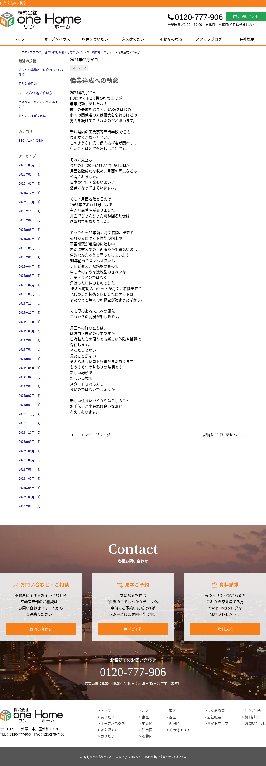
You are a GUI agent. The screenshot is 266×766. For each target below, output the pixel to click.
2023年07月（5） (30, 460)
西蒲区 (174, 723)
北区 (145, 710)
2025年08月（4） (30, 229)
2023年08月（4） (30, 451)
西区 (172, 717)
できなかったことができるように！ (40, 104)
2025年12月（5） (30, 192)
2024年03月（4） (30, 386)
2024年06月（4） (30, 358)
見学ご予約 (133, 629)
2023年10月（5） (30, 432)
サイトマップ (217, 723)
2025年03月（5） (30, 275)
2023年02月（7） (30, 506)
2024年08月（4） (30, 340)
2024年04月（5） (30, 377)
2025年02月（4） (30, 285)
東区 (145, 717)
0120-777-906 (133, 671)
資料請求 (225, 629)
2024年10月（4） (30, 322)
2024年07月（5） (30, 349)
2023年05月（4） (30, 478)
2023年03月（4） (30, 497)
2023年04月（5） (30, 487)
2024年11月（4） (30, 312)
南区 (172, 710)
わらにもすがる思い (32, 115)
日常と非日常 (28, 83)
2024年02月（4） (30, 395)
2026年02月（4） (30, 174)
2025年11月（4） (30, 202)
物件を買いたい (95, 39)
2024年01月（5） (30, 404)
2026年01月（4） (30, 183)
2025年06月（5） (30, 248)
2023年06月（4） (30, 469)
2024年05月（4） (30, 367)
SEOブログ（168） (32, 140)
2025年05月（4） (30, 257)
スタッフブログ (209, 39)
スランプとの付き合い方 (35, 93)
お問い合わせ (246, 16)
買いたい (108, 717)
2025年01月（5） (30, 294)
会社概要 (246, 39)
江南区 (147, 729)
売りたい (108, 736)
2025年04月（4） (30, 266)
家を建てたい (133, 39)
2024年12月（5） (30, 303)
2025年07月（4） (30, 238)
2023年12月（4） (30, 414)
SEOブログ (79, 68)
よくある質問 (217, 710)
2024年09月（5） (30, 331)
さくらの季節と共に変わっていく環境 (41, 72)
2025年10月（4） (30, 211)
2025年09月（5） (30, 220)
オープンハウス (57, 39)
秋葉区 (147, 736)
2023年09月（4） (30, 441)
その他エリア (179, 729)
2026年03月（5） (30, 165)
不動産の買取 (171, 39)
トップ (19, 39)
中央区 (147, 723)
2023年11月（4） (30, 423)
